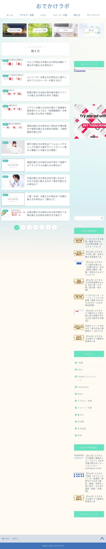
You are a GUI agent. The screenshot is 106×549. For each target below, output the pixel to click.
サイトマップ (93, 15)
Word (80, 393)
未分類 (81, 421)
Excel (43, 15)
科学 (80, 435)
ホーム (10, 15)
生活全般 (82, 428)
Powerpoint (83, 386)
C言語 (80, 362)
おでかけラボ (53, 6)
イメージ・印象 (60, 15)
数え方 (77, 15)
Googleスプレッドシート (87, 378)
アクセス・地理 (27, 15)
